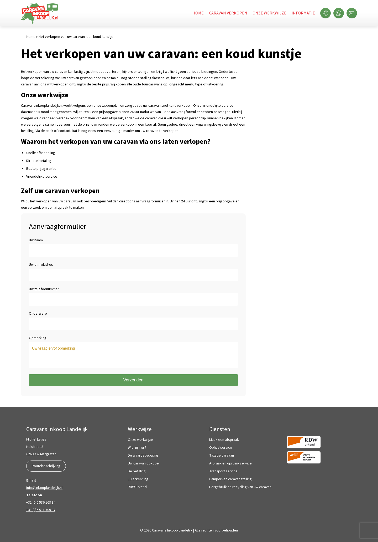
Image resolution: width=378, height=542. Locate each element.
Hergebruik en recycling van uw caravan (240, 487)
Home (198, 13)
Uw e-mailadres (133, 268)
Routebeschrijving (46, 466)
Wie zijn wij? (137, 448)
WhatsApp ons (340, 13)
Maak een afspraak (224, 440)
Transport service (223, 471)
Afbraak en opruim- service (230, 464)
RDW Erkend (137, 487)
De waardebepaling (143, 456)
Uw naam (133, 243)
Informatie (303, 13)
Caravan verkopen (228, 13)
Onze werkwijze (269, 13)
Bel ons (327, 13)
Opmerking (133, 341)
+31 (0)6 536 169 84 (40, 502)
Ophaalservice (220, 448)
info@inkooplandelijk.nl (44, 487)
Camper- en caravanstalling (230, 479)
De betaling (137, 471)
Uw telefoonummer (133, 292)
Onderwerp (133, 317)
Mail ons (353, 13)
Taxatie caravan (221, 456)
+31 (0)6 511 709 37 (40, 510)
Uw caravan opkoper (144, 464)
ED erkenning (138, 479)
